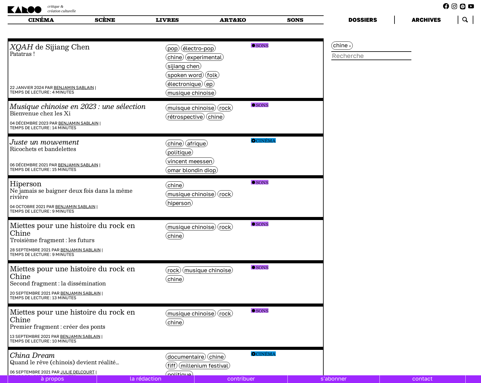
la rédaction (145, 378)
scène (105, 20)
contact (422, 378)
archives (426, 19)
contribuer (241, 378)
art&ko (233, 20)
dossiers (362, 19)
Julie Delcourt (77, 371)
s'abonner (334, 378)
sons (295, 20)
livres (167, 20)
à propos (52, 378)
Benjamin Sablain (74, 87)
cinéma (41, 20)
